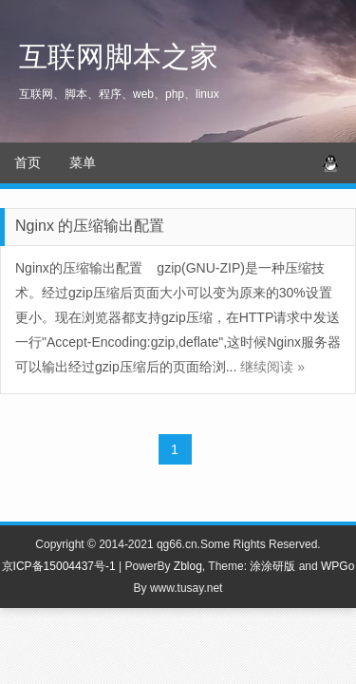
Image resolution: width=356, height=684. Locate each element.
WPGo (337, 566)
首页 (27, 162)
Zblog (188, 566)
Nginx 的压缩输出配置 (89, 226)
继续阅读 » (272, 366)
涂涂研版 (272, 566)
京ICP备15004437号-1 (59, 566)
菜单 (82, 162)
